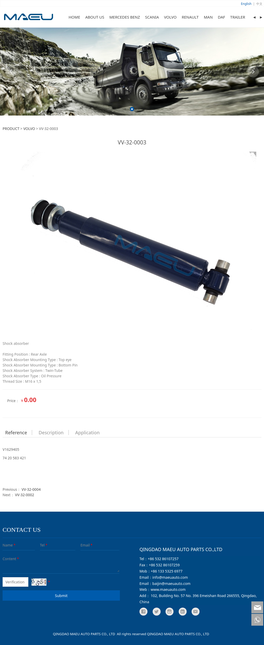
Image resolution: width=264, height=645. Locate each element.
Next (253, 71)
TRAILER (237, 17)
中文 (259, 4)
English (246, 4)
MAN (208, 17)
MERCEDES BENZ (124, 17)
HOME (74, 17)
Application (87, 432)
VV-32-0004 (31, 489)
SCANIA (152, 17)
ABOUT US (94, 17)
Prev (10, 71)
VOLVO (170, 17)
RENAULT (190, 17)
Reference (16, 432)
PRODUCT (11, 128)
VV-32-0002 (24, 494)
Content (6, 558)
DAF (221, 17)
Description (51, 432)
